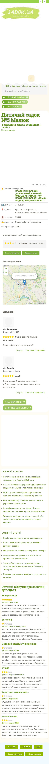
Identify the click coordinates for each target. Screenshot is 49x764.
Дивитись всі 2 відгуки (18, 408)
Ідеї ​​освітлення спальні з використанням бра (24, 550)
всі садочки (14, 106)
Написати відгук (12, 253)
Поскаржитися (31, 253)
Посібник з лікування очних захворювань (22, 538)
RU (44, 1)
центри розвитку (17, 102)
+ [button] (6, 269)
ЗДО (38, 747)
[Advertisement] (24, 44)
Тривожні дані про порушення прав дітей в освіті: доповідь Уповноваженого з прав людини (23, 519)
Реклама (26, 747)
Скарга (19, 350)
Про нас (12, 747)
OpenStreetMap (33, 303)
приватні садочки (18, 97)
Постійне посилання (35, 350)
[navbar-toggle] (31, 78)
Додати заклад (35, 754)
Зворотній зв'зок (15, 754)
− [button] (6, 273)
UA (41, 1)
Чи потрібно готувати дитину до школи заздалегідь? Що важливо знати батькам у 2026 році (23, 566)
